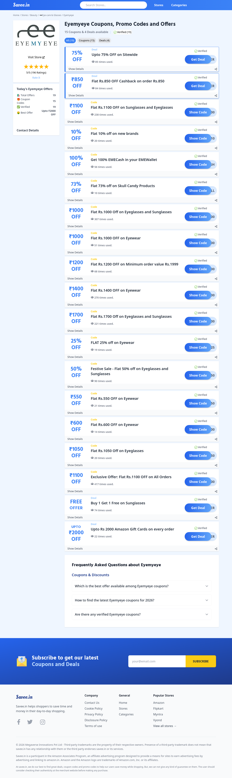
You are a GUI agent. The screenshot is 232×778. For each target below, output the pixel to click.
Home (16, 15)
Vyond (157, 720)
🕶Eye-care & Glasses (50, 15)
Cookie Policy (94, 708)
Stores (158, 5)
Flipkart (158, 708)
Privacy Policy (94, 714)
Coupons (87, 40)
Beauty (33, 15)
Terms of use (93, 726)
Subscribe (201, 661)
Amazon (158, 703)
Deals (104, 40)
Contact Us (92, 703)
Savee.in (24, 697)
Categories (179, 5)
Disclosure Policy (96, 720)
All (70, 40)
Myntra (158, 714)
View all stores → (165, 726)
